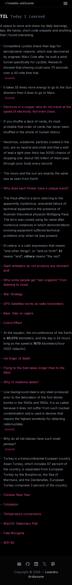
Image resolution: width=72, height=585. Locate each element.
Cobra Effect (12, 323)
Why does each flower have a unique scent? (36, 188)
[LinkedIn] (36, 564)
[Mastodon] (53, 564)
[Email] (19, 564)
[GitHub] (28, 564)
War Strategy (13, 294)
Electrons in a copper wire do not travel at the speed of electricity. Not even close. (37, 109)
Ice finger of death (16, 358)
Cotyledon (10, 504)
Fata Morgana (13, 533)
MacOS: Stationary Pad (20, 523)
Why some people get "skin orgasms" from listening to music (35, 282)
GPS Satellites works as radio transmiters (33, 304)
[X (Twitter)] (44, 564)
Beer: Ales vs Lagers (18, 313)
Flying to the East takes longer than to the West (34, 370)
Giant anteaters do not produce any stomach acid (36, 268)
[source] (9, 78)
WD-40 (8, 542)
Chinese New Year (16, 495)
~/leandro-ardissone (19, 3)
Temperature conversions (22, 514)
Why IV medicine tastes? (21, 382)
